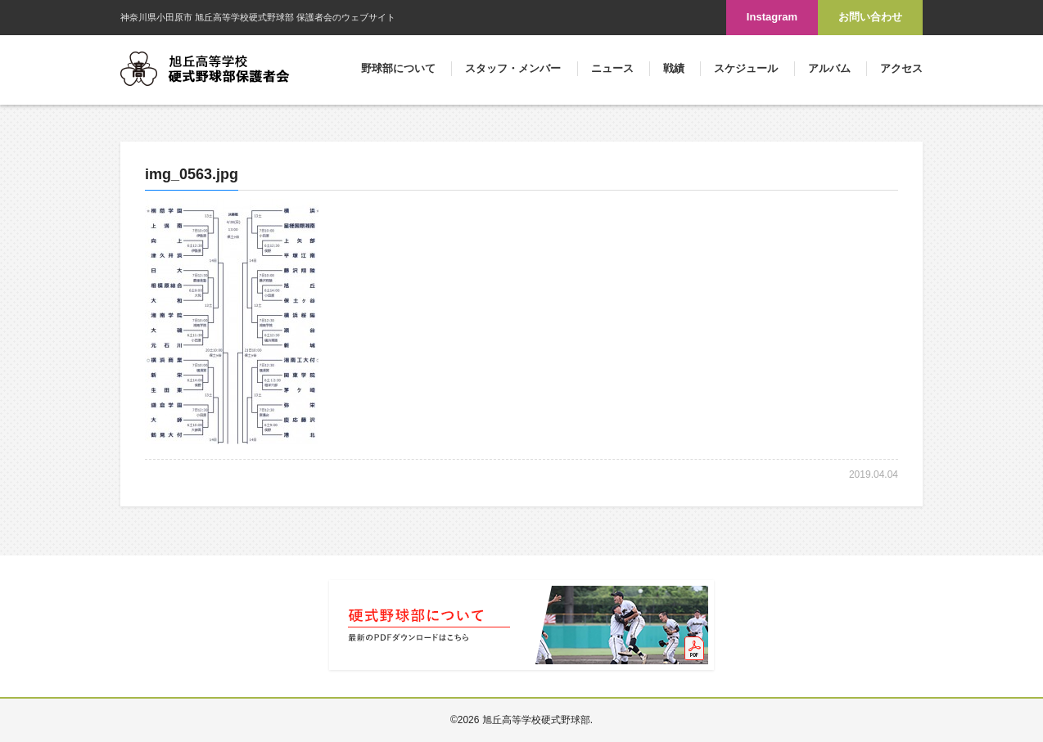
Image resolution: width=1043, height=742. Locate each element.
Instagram (772, 17)
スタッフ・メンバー (513, 68)
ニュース (612, 68)
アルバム (829, 68)
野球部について (398, 68)
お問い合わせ (870, 17)
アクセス (901, 68)
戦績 (673, 68)
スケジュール (746, 68)
